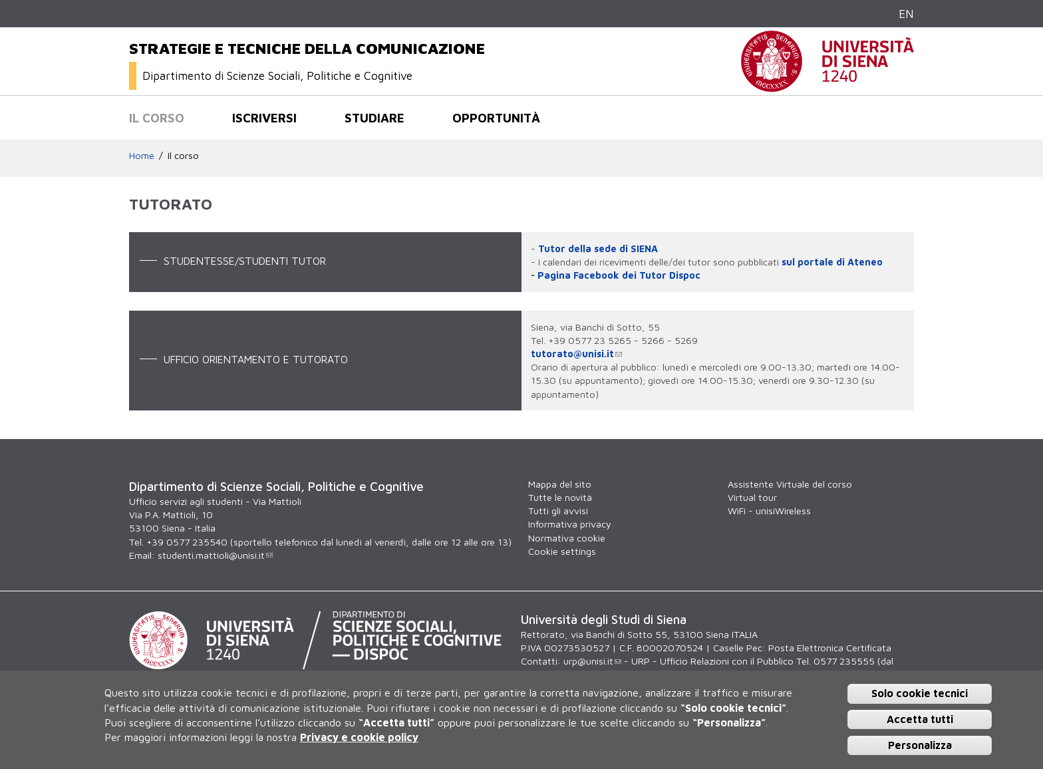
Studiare (374, 117)
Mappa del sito (559, 484)
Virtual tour (752, 497)
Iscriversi (264, 117)
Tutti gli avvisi (558, 510)
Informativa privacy (569, 524)
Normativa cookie (566, 537)
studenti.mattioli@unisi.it (215, 555)
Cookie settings (562, 551)
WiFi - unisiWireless (769, 510)
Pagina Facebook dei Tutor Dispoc (618, 275)
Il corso (156, 117)
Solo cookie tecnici (919, 693)
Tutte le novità (560, 497)
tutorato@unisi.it (576, 353)
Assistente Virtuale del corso (790, 484)
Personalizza (920, 745)
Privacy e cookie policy (359, 737)
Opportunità (496, 117)
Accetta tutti (920, 719)
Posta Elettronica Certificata (829, 647)
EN (906, 14)
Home (141, 155)
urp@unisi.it (592, 661)
